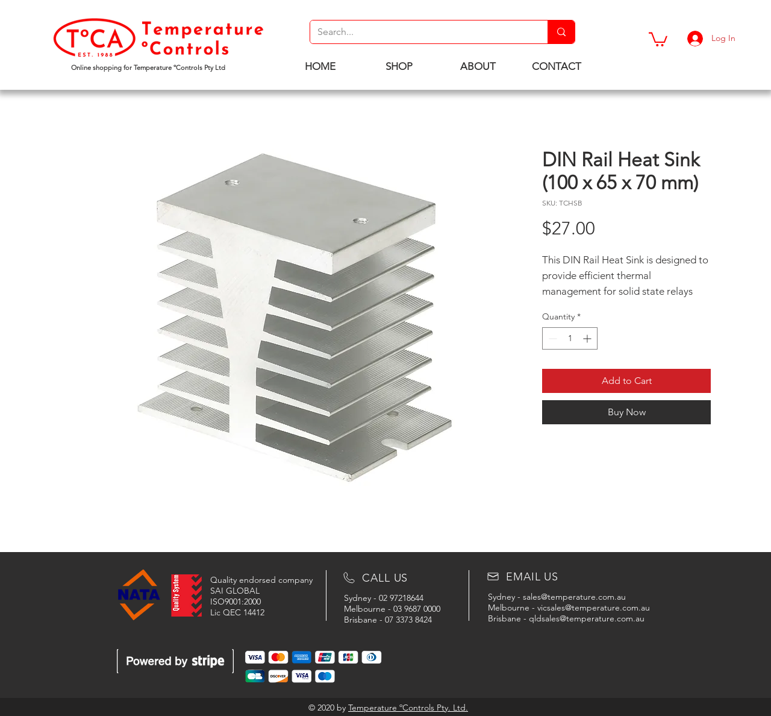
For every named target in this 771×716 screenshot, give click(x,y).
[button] (658, 38)
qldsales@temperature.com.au (587, 618)
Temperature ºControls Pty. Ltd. (408, 707)
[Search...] (419, 31)
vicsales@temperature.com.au (593, 607)
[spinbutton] (570, 338)
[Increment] (588, 338)
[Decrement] (551, 338)
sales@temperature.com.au (574, 596)
